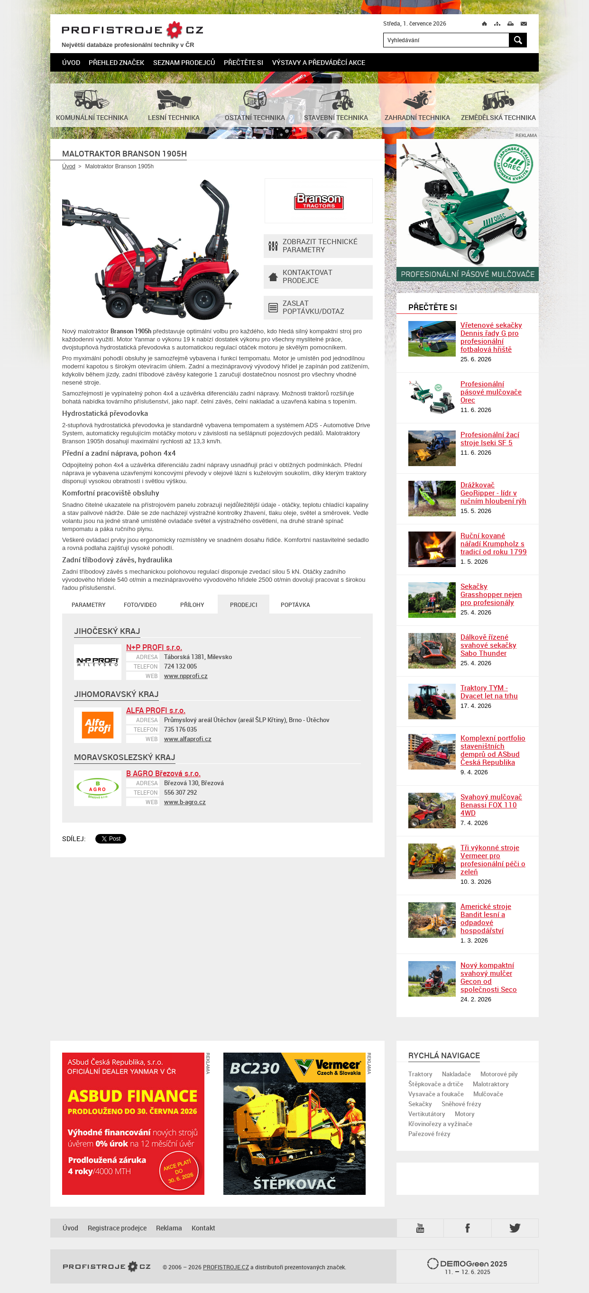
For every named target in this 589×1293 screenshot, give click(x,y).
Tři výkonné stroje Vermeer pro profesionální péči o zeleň (492, 859)
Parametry (88, 604)
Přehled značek (116, 62)
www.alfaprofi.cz (188, 738)
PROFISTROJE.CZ (132, 30)
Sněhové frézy (461, 1104)
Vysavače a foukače (436, 1094)
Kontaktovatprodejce (300, 277)
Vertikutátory (426, 1114)
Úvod (71, 62)
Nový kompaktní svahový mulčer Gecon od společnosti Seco (488, 977)
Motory (465, 1114)
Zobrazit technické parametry (313, 246)
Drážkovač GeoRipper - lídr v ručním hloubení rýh (493, 492)
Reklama (169, 1227)
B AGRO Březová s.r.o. (163, 773)
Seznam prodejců (184, 62)
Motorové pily (499, 1074)
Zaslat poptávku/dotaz (306, 308)
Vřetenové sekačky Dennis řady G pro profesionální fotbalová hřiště (491, 337)
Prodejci (243, 604)
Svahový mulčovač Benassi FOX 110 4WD (491, 804)
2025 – (467, 1267)
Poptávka (295, 604)
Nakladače (456, 1074)
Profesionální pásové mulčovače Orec (491, 391)
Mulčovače (488, 1094)
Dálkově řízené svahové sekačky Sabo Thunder (488, 645)
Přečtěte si (243, 62)
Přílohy (192, 604)
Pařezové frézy (429, 1133)
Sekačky (420, 1104)
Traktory (420, 1074)
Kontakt (203, 1227)
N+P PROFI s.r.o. (154, 647)
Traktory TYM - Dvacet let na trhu (489, 691)
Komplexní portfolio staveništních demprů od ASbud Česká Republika (492, 750)
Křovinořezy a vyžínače (440, 1123)
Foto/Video (140, 604)
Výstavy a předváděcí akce (318, 62)
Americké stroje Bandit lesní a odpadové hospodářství (485, 918)
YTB (422, 1228)
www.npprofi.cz (186, 675)
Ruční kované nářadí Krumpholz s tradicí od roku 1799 (493, 543)
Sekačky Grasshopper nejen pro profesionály (491, 594)
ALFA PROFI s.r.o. (155, 710)
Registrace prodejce (117, 1227)
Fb (469, 1228)
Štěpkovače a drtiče (435, 1084)
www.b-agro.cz (185, 802)
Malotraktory (491, 1084)
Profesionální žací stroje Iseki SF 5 (489, 438)
